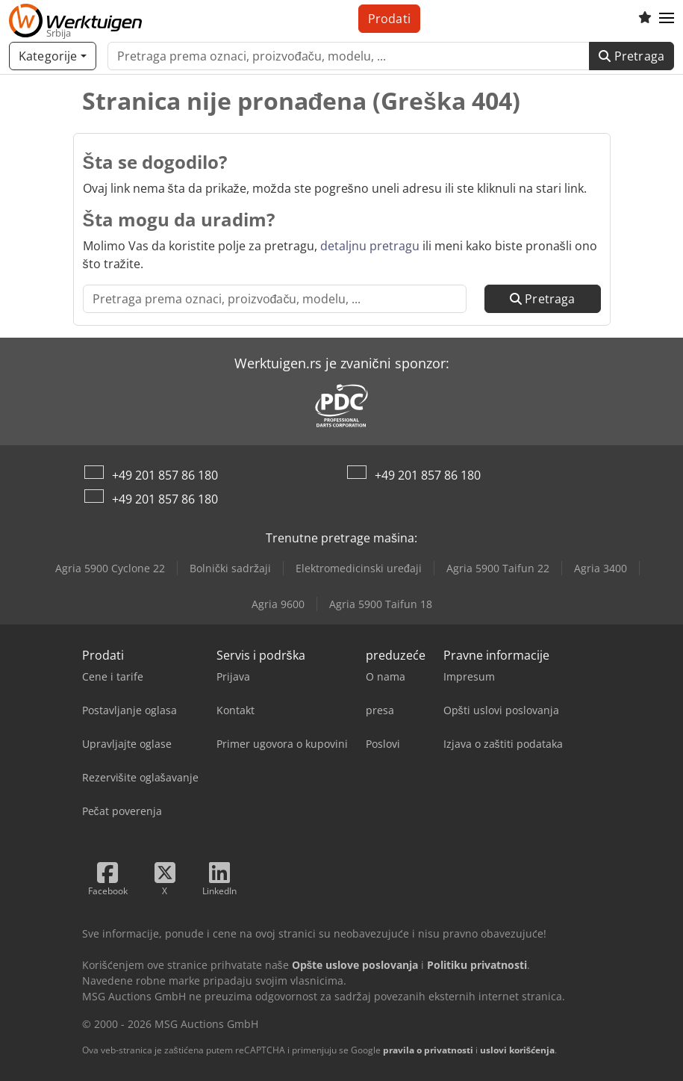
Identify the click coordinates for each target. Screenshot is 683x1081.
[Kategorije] (52, 56)
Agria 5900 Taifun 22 (497, 568)
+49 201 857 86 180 (165, 475)
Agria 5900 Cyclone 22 (110, 568)
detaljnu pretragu (370, 246)
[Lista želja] (645, 18)
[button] (666, 18)
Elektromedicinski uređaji (359, 568)
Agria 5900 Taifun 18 (380, 604)
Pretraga (631, 56)
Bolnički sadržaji (230, 568)
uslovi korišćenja (517, 1050)
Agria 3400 (600, 568)
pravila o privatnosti (428, 1050)
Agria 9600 (278, 604)
